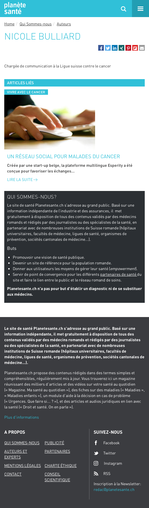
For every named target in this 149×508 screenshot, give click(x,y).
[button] (101, 48)
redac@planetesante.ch (114, 489)
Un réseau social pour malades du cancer (63, 156)
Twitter (105, 453)
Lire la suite (22, 179)
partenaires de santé (118, 274)
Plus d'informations (21, 417)
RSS (102, 473)
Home (9, 23)
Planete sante (14, 8)
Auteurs (64, 23)
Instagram (108, 463)
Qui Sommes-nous (36, 23)
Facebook (107, 443)
